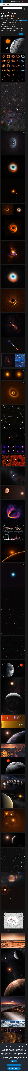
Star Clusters (4, 30)
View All (3, 18)
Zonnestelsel (18, 28)
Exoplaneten (23, 20)
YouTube (3, 849)
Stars (11, 30)
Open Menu (5, 4)
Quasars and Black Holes (7, 28)
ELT (9, 20)
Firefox (5, 901)
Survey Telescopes (18, 30)
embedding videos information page (8, 859)
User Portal (17, 1)
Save (5, 939)
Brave (5, 897)
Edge (5, 900)
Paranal (22, 24)
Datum (25, 33)
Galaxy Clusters (17, 22)
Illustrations (4, 24)
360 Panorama (9, 18)
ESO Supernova (14, 20)
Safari (5, 902)
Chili (23, 18)
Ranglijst (21, 33)
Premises (14, 26)
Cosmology (4, 20)
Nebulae (16, 24)
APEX (19, 18)
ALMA (16, 18)
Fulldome (3, 22)
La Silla (11, 24)
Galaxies (9, 22)
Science (13, 1)
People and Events (5, 26)
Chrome (6, 898)
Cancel (12, 939)
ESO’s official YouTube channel (10, 850)
